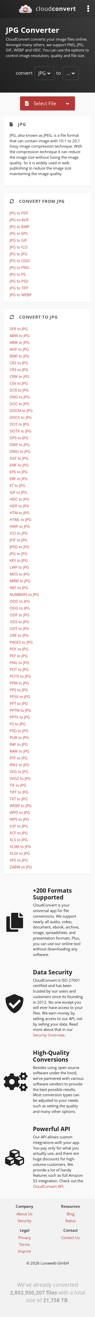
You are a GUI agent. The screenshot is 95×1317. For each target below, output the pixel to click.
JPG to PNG (19, 267)
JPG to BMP (19, 226)
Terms (24, 1244)
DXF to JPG (19, 458)
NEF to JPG (19, 587)
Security (24, 1220)
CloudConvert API (48, 1186)
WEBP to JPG (21, 805)
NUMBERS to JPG (24, 594)
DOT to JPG (19, 424)
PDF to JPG (19, 648)
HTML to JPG (20, 519)
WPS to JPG (19, 819)
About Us (24, 1213)
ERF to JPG (19, 478)
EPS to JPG (19, 471)
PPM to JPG (19, 682)
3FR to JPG (19, 328)
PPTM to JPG (20, 710)
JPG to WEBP (21, 294)
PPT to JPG (19, 703)
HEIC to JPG (19, 499)
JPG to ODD (20, 260)
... (68, 73)
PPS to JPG (19, 689)
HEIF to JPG (19, 505)
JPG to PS (18, 274)
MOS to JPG (20, 574)
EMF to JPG (19, 465)
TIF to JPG (18, 785)
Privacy (24, 1237)
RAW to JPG (19, 751)
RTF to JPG (19, 757)
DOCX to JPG (21, 417)
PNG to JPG (19, 662)
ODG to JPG (20, 608)
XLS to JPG (19, 839)
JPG (42, 73)
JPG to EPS (19, 233)
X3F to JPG (19, 826)
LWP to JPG (19, 567)
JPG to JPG (18, 253)
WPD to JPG (20, 812)
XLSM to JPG (20, 846)
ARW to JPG (19, 342)
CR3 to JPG (19, 369)
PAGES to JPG (21, 642)
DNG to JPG (20, 396)
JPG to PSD (19, 281)
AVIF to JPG (19, 349)
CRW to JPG (19, 376)
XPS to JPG (19, 860)
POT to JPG (19, 669)
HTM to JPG (19, 512)
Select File (40, 103)
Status (70, 1220)
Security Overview (49, 1034)
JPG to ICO (19, 247)
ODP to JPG (19, 614)
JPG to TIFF (19, 287)
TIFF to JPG (19, 791)
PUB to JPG (19, 737)
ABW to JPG (20, 335)
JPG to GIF (18, 240)
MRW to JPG (20, 580)
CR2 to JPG (19, 362)
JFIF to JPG (18, 539)
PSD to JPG (19, 730)
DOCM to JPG (21, 410)
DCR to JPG (19, 390)
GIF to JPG (18, 492)
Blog (70, 1213)
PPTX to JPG (20, 717)
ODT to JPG (19, 628)
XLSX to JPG (20, 853)
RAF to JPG (19, 744)
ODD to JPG (20, 601)
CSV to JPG (19, 383)
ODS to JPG (19, 621)
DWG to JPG (20, 451)
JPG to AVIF (19, 219)
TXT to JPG (19, 798)
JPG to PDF (19, 212)
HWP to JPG (20, 526)
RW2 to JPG (19, 764)
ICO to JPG (19, 533)
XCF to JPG (19, 832)
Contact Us (70, 1237)
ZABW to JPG (21, 866)
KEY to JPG (19, 560)
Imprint (24, 1251)
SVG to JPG (19, 771)
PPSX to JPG (20, 696)
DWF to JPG (20, 444)
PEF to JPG (19, 655)
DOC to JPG (19, 403)
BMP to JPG (19, 356)
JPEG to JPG (19, 546)
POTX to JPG (20, 676)
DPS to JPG (19, 437)
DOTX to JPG (20, 430)
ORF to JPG (19, 635)
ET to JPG (17, 485)
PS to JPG (18, 723)
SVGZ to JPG (20, 778)
